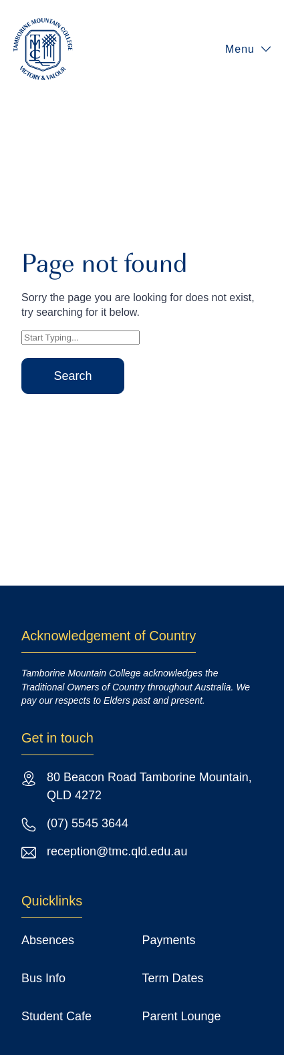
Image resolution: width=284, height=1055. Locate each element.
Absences (47, 940)
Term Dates (173, 978)
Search (72, 376)
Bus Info (43, 978)
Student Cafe (56, 1016)
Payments (169, 940)
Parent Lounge (181, 1016)
